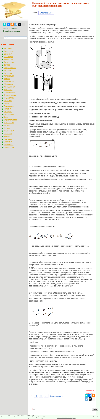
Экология (8, 142)
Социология (9, 114)
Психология (9, 106)
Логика (7, 79)
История (7, 70)
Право (6, 103)
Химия (7, 136)
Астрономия (9, 51)
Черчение (8, 139)
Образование (9, 92)
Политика (8, 101)
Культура (8, 73)
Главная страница (10, 28)
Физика (7, 128)
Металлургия (9, 87)
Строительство (10, 120)
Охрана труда (10, 95)
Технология (9, 123)
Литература (9, 76)
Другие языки (9, 62)
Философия (9, 131)
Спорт (6, 117)
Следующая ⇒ (46, 13)
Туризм (7, 125)
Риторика (8, 112)
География (8, 57)
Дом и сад (8, 59)
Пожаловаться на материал (66, 418)
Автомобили (9, 48)
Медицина (8, 84)
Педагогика (9, 98)
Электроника (9, 147)
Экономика (8, 145)
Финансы (8, 134)
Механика (8, 90)
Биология (8, 54)
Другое (7, 65)
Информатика (10, 68)
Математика (9, 81)
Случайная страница (11, 31)
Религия (7, 109)
